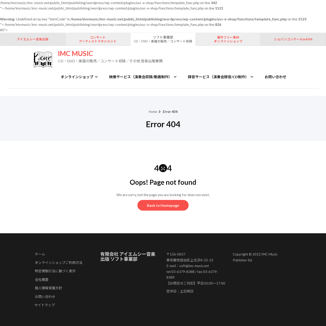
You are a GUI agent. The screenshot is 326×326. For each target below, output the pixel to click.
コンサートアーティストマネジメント (98, 39)
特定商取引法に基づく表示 (55, 271)
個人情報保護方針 (48, 288)
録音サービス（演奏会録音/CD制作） (220, 77)
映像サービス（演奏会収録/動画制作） (143, 77)
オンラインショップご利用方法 (58, 262)
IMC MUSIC (75, 53)
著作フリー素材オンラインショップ (228, 39)
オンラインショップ (79, 77)
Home (153, 111)
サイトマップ (44, 305)
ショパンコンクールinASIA (293, 39)
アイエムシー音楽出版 (32, 39)
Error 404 (170, 111)
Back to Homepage (163, 205)
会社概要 (41, 279)
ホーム (40, 254)
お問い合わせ (275, 77)
